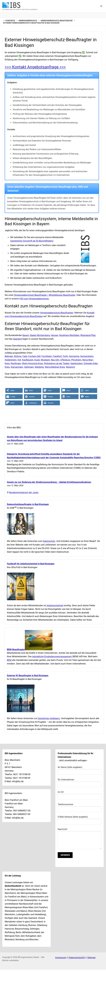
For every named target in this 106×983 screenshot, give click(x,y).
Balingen (9, 356)
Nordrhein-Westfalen (69, 335)
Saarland (17, 339)
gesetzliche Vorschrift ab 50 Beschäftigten (31, 241)
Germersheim (86, 356)
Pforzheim (76, 360)
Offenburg (65, 360)
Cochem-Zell (34, 356)
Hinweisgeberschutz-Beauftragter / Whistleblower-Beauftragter (44, 295)
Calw (24, 356)
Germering (74, 356)
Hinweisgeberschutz (27, 20)
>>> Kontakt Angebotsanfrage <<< (36, 67)
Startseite (10, 20)
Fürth (65, 356)
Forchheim (46, 356)
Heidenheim (10, 360)
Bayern (25, 335)
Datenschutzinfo (77, 957)
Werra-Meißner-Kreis (55, 367)
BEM (9, 660)
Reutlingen (16, 363)
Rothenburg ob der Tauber (56, 363)
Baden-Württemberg (40, 335)
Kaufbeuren (27, 360)
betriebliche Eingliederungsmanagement (52, 656)
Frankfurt (57, 356)
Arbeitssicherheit (55, 605)
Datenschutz (49, 541)
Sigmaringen (17, 367)
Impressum (60, 957)
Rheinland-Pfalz (88, 335)
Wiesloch (70, 367)
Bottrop (18, 356)
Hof (19, 360)
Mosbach (45, 360)
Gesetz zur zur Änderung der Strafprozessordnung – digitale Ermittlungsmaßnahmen (49, 482)
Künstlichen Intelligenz (49, 718)
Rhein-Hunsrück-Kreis (32, 363)
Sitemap (91, 957)
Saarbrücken (76, 363)
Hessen (54, 335)
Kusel (37, 360)
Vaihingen (29, 367)
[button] (101, 6)
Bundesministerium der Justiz (24, 492)
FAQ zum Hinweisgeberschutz (34, 298)
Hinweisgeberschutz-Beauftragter (56, 20)
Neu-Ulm (55, 360)
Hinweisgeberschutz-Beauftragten (56, 312)
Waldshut (39, 367)
